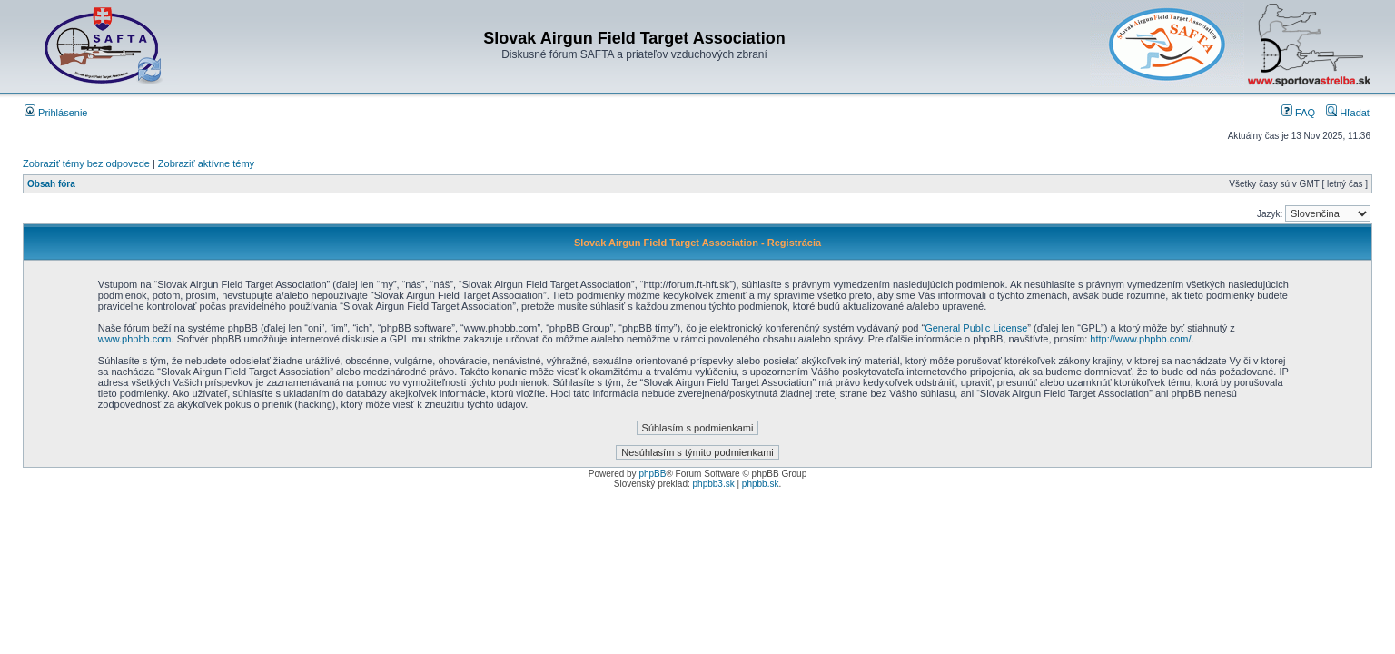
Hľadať (1348, 112)
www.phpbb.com (135, 338)
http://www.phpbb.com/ (1140, 338)
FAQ (1298, 112)
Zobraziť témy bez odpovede (86, 163)
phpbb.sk (760, 484)
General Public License (976, 327)
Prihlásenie (56, 112)
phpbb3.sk (714, 484)
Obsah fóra (51, 184)
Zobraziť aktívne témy (206, 163)
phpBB (652, 474)
